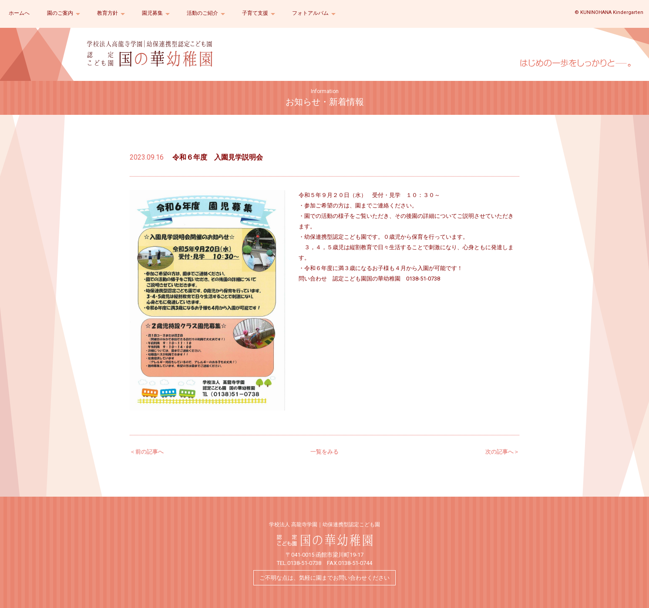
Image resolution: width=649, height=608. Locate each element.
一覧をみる (324, 451)
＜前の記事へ (147, 451)
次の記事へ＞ (502, 451)
